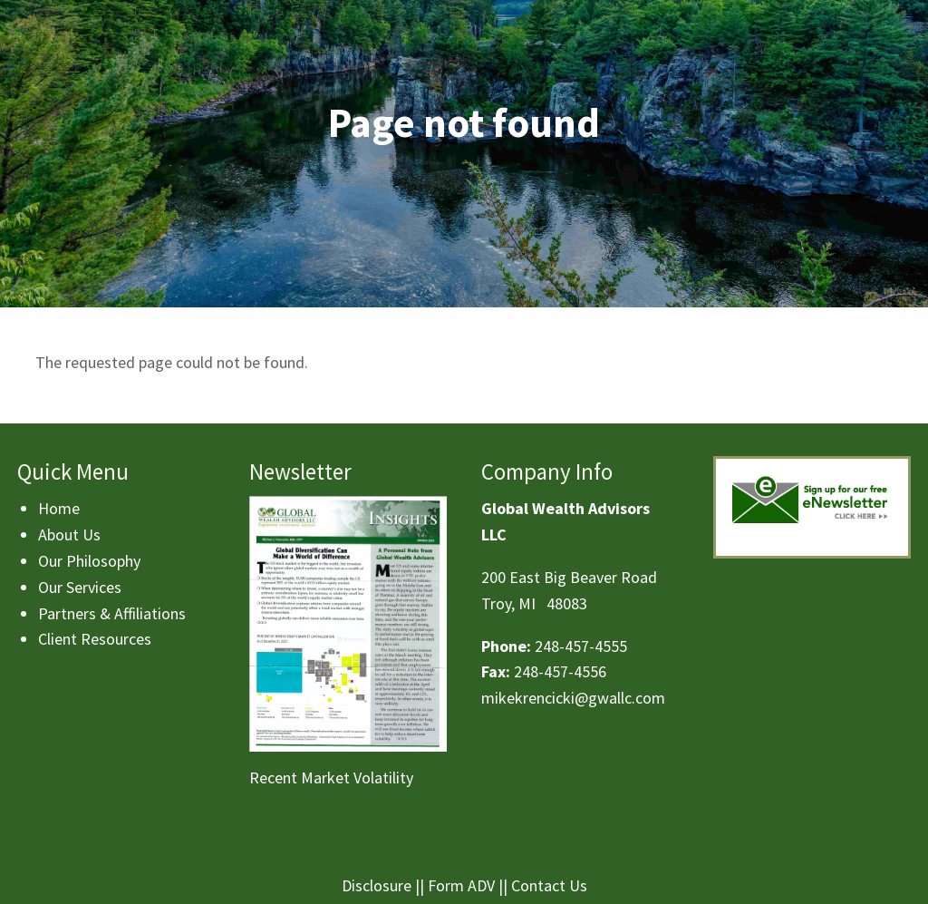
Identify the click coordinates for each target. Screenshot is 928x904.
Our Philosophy (89, 560)
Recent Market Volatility (331, 777)
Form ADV (461, 885)
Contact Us (549, 885)
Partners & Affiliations (112, 613)
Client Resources (94, 638)
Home (59, 508)
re (404, 885)
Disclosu (370, 885)
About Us (69, 534)
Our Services (79, 587)
